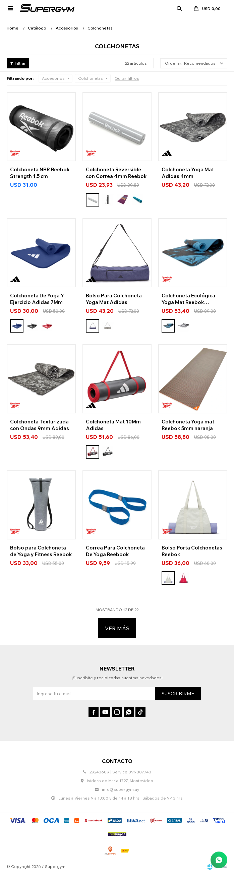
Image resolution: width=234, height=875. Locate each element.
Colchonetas (90, 78)
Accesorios (53, 78)
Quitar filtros (127, 78)
